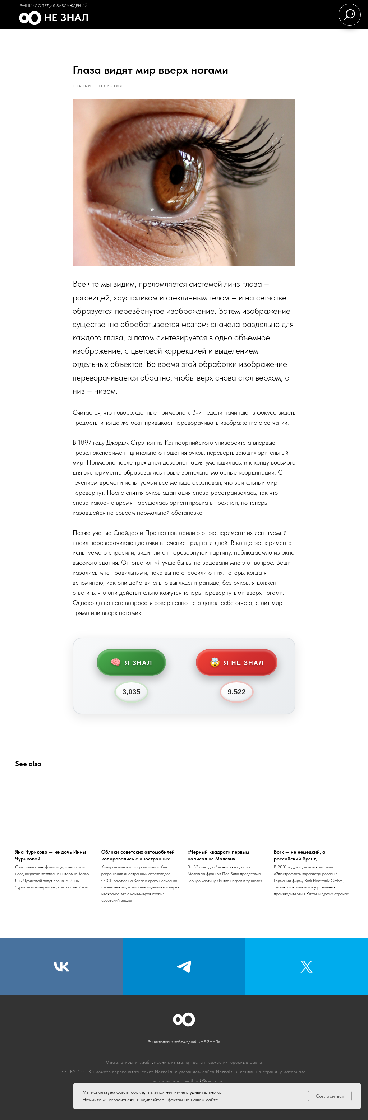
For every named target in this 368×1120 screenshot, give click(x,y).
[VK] (61, 966)
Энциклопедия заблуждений (54, 5)
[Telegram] (184, 966)
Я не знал (237, 662)
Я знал (131, 662)
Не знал (66, 17)
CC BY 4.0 (73, 1071)
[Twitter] (306, 966)
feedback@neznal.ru (203, 1080)
